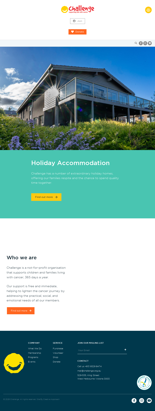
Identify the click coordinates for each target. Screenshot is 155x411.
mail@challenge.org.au (89, 371)
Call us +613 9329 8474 (89, 366)
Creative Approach (51, 399)
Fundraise (58, 348)
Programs (33, 357)
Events (31, 362)
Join (77, 21)
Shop (55, 357)
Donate (77, 32)
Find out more (46, 197)
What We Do (35, 348)
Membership (34, 353)
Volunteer (58, 353)
